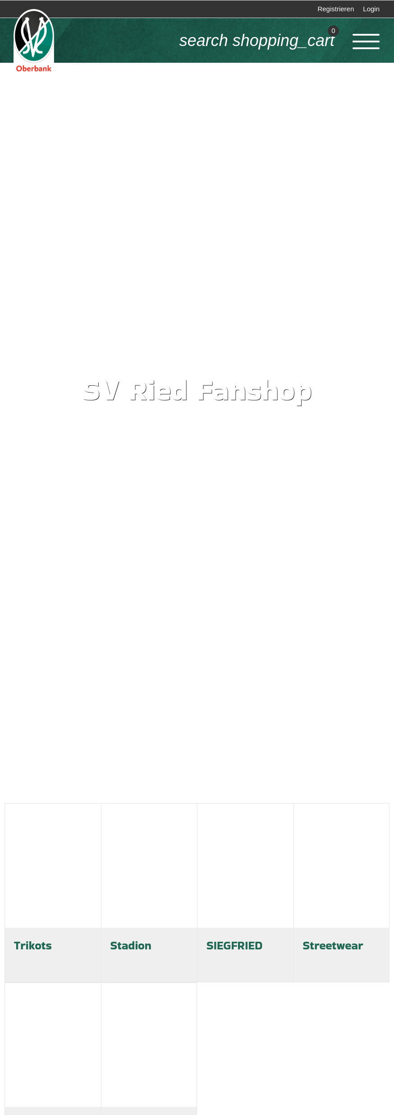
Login (371, 9)
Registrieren (335, 9)
